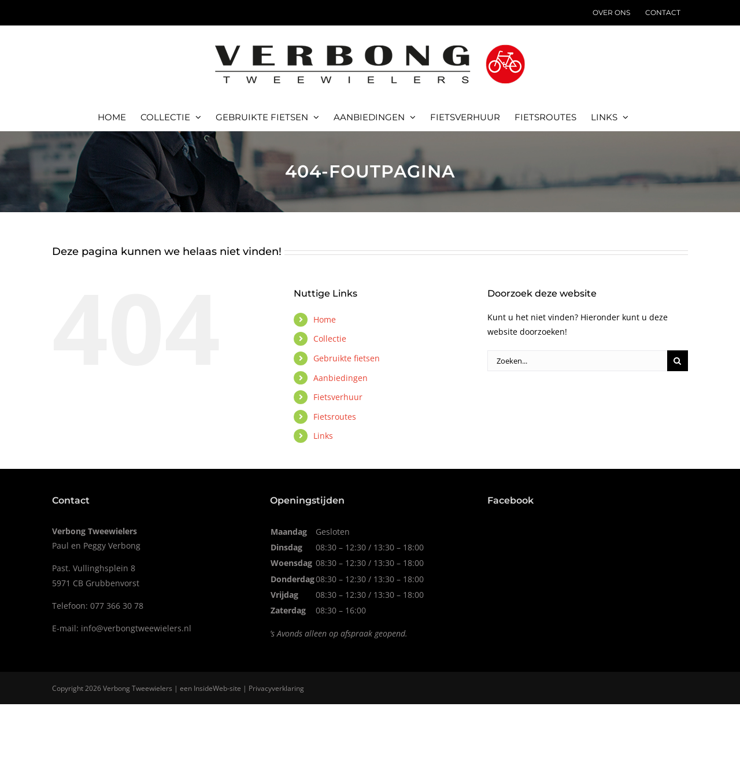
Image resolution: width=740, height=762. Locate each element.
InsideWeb (210, 688)
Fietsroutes (334, 416)
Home (324, 319)
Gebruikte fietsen (346, 358)
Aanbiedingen (340, 377)
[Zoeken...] (577, 360)
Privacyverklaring (276, 688)
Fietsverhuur (337, 396)
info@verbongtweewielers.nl (136, 628)
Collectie (329, 338)
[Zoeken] (677, 360)
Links (323, 435)
